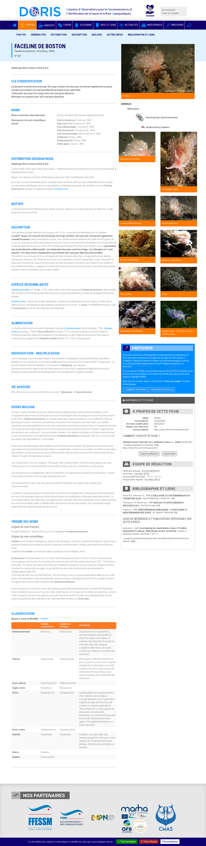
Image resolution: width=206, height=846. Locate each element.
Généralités (38, 34)
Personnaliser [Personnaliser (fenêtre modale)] (170, 841)
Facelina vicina (61, 189)
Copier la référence (149, 453)
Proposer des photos (161, 390)
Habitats (46, 25)
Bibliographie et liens (141, 34)
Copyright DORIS (137, 377)
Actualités (128, 25)
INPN (133, 541)
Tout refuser (149, 841)
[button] (189, 25)
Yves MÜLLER (140, 474)
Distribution (59, 34)
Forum (64, 25)
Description (79, 34)
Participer (174, 25)
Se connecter (168, 10)
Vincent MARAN (149, 471)
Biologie (97, 34)
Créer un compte (170, 13)
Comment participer (135, 390)
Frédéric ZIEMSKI (154, 476)
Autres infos (115, 34)
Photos (21, 34)
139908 (44, 619)
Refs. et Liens (105, 25)
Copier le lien (169, 453)
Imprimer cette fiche (138, 400)
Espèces (27, 25)
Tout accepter (127, 841)
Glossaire (83, 25)
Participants (151, 25)
